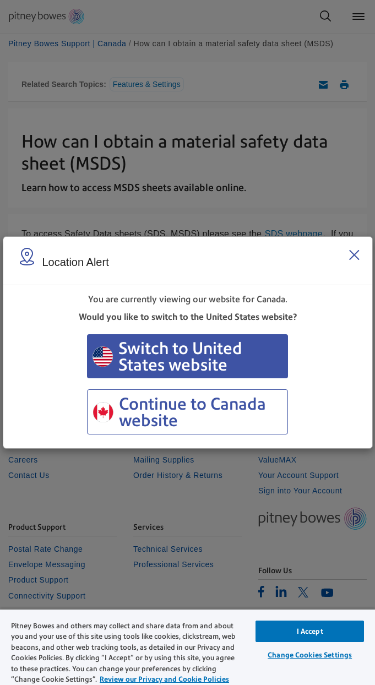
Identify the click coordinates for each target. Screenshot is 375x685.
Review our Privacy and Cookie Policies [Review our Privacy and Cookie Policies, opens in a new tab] (164, 679)
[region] (187, 646)
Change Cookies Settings (310, 655)
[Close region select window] (354, 255)
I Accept (310, 631)
